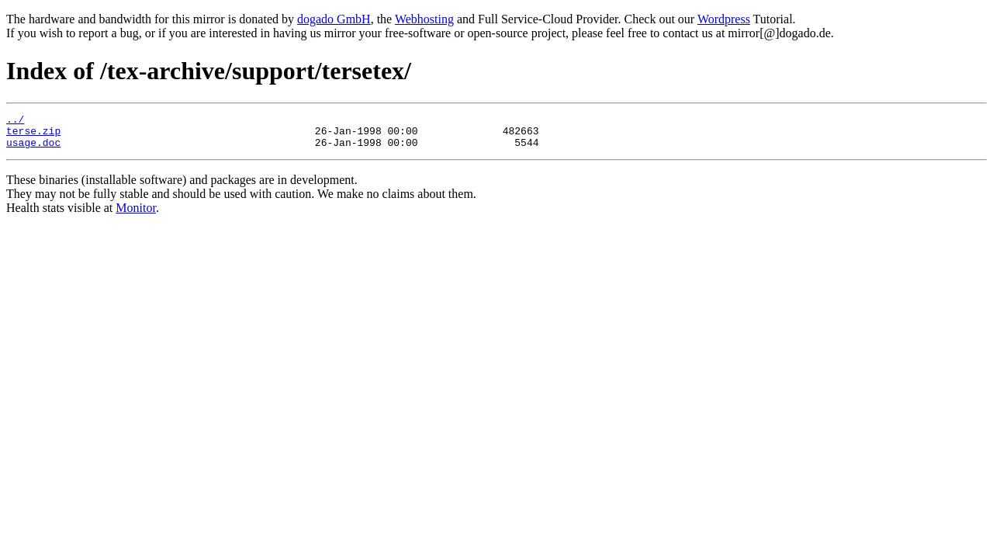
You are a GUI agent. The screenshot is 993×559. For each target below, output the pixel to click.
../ (15, 121)
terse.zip (33, 135)
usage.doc (33, 149)
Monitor (136, 214)
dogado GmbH (334, 19)
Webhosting (424, 19)
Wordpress (723, 19)
